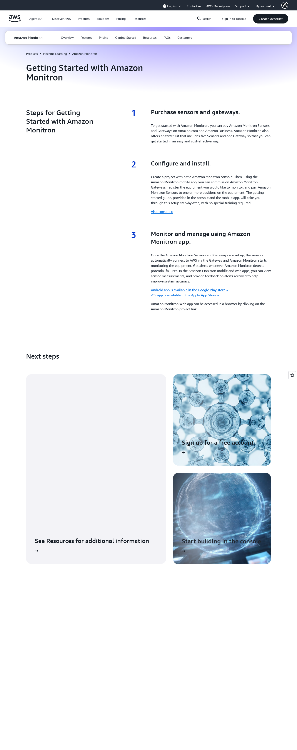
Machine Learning (55, 53)
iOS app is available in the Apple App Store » (185, 295)
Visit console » (162, 211)
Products (32, 53)
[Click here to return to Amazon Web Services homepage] (15, 21)
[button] (61, 19)
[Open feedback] (292, 375)
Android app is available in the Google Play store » (189, 290)
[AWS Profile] (284, 5)
